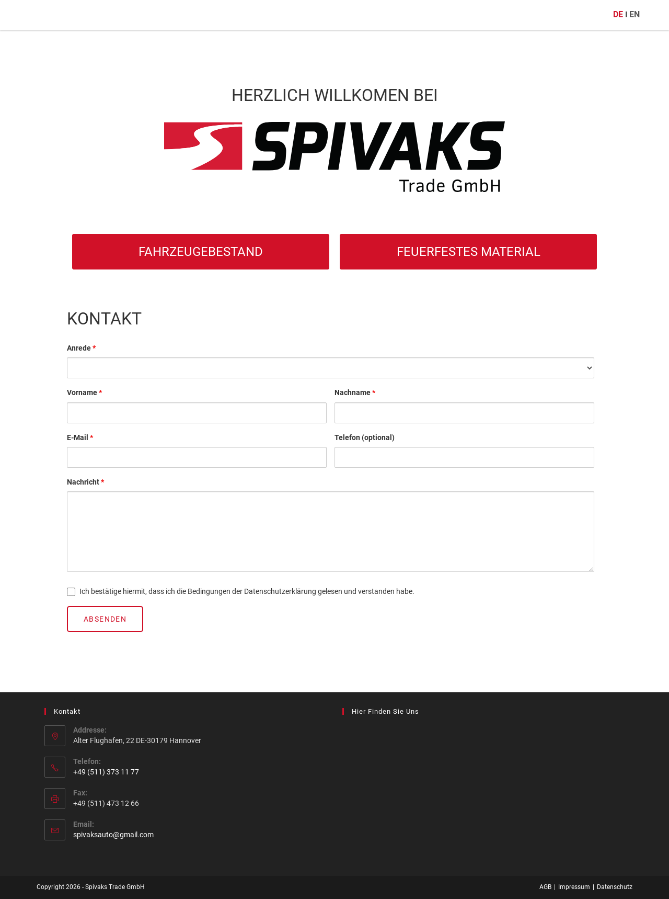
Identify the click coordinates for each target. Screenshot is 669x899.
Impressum (574, 887)
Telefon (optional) (364, 437)
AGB (545, 887)
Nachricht (85, 482)
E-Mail (80, 437)
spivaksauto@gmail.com (113, 834)
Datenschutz (614, 887)
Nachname (354, 392)
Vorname (84, 392)
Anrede (81, 348)
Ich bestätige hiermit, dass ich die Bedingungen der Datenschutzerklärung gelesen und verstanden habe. (240, 591)
